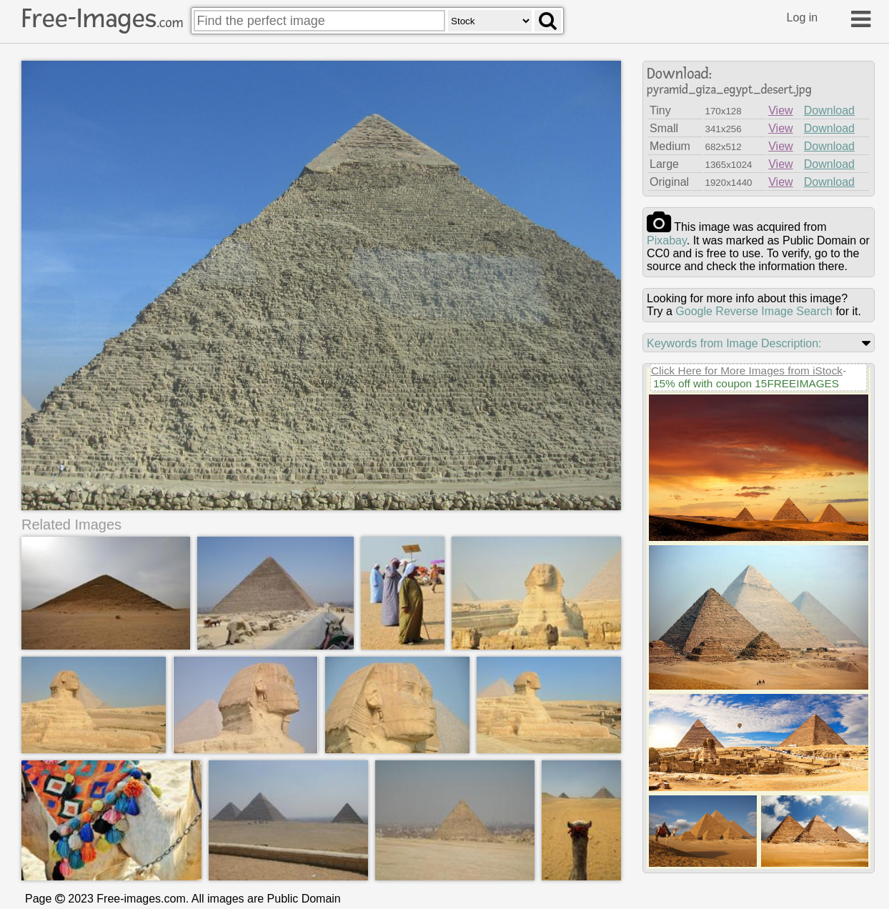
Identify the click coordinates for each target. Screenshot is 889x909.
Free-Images (102, 18)
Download (829, 110)
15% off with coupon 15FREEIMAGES (746, 383)
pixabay (667, 240)
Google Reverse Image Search (754, 311)
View (780, 110)
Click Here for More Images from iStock (747, 370)
